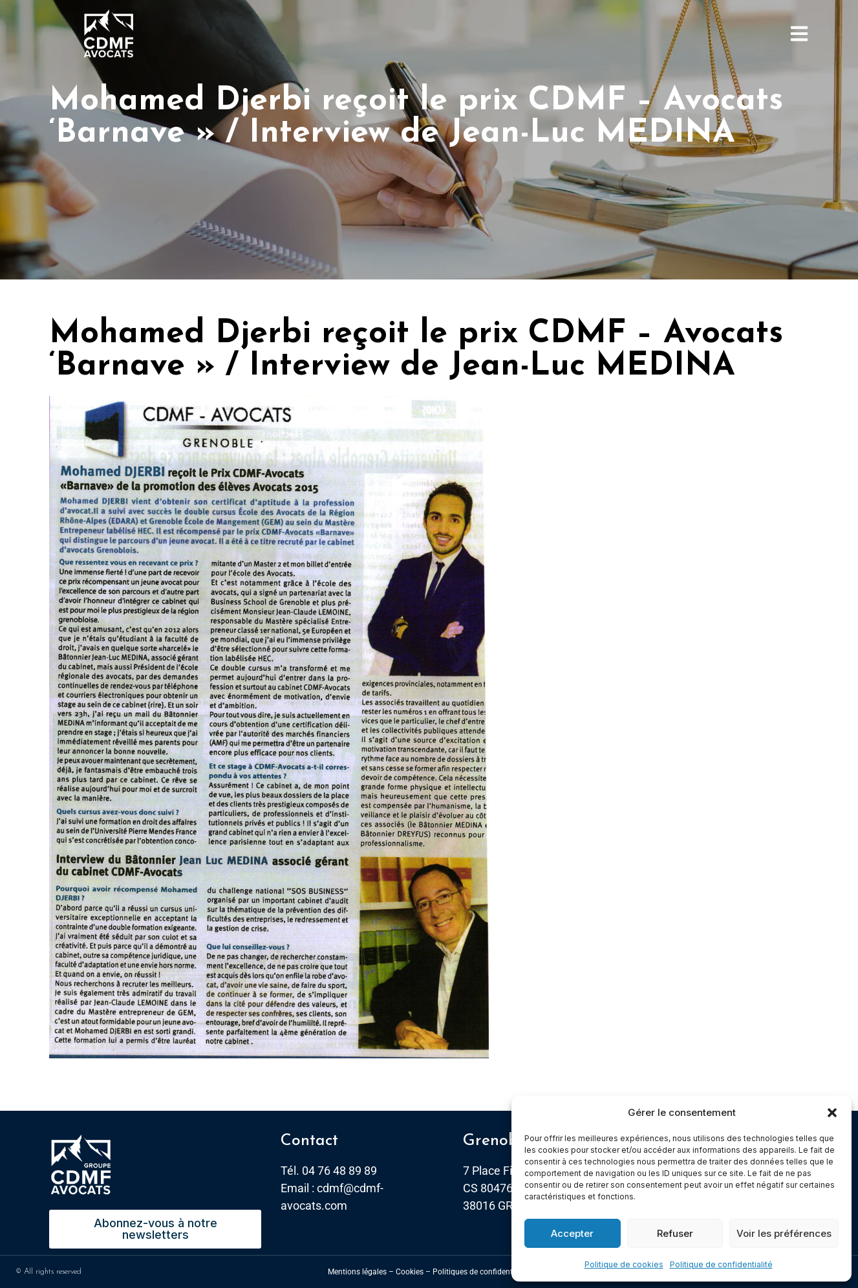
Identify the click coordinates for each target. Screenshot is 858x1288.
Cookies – (413, 1271)
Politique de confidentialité (721, 1264)
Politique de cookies (624, 1264)
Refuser (675, 1233)
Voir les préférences (783, 1233)
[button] (832, 1112)
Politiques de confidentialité (481, 1271)
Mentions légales (357, 1271)
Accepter (572, 1233)
